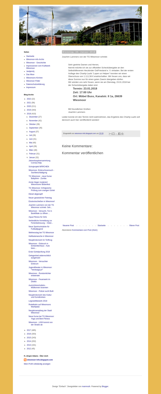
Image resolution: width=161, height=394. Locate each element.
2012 (29, 349)
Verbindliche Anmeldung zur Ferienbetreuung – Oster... (41, 222)
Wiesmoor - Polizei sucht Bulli (41, 291)
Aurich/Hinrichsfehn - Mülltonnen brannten (38, 286)
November (33, 121)
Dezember (33, 117)
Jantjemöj (30, 71)
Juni (31, 139)
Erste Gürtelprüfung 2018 (39, 252)
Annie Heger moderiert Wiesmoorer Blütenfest (39, 183)
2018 (29, 114)
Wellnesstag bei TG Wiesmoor (41, 232)
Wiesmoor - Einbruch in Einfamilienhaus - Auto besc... (39, 246)
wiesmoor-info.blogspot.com (40, 360)
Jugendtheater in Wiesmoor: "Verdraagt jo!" (40, 268)
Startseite (102, 225)
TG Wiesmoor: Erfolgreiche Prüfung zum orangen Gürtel (42, 189)
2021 (29, 103)
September (34, 128)
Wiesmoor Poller (33, 81)
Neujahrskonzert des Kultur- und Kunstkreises (40, 296)
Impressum (31, 87)
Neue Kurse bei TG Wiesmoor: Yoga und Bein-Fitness (41, 317)
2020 (29, 106)
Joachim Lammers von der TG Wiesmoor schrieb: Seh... (41, 206)
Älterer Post (134, 225)
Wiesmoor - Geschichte (36, 63)
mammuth (86, 386)
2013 (29, 345)
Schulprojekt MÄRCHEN (39, 167)
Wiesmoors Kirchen (34, 78)
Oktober (32, 124)
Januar (32, 157)
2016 (29, 334)
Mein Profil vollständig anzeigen (37, 364)
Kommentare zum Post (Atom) (84, 230)
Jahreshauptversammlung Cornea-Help (39, 162)
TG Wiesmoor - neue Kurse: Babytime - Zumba (40, 177)
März (31, 150)
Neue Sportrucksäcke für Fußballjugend (39, 228)
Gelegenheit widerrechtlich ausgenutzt (40, 256)
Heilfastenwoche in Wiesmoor (41, 236)
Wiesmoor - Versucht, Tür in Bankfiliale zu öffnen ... (40, 212)
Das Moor (30, 74)
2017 (29, 330)
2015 (29, 338)
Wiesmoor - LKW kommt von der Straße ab (41, 323)
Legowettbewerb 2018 (38, 301)
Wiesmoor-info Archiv (35, 59)
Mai (31, 143)
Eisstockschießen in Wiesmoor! (42, 201)
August (32, 132)
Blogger (105, 386)
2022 (29, 99)
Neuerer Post (68, 225)
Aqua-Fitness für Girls (38, 217)
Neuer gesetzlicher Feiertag (40, 198)
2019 (29, 110)
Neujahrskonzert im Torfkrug (40, 240)
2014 (29, 341)
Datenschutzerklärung (35, 84)
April (31, 146)
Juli (30, 135)
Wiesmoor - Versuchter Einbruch (38, 262)
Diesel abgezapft (36, 194)
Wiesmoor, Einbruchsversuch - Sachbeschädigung (41, 171)
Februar (32, 154)
